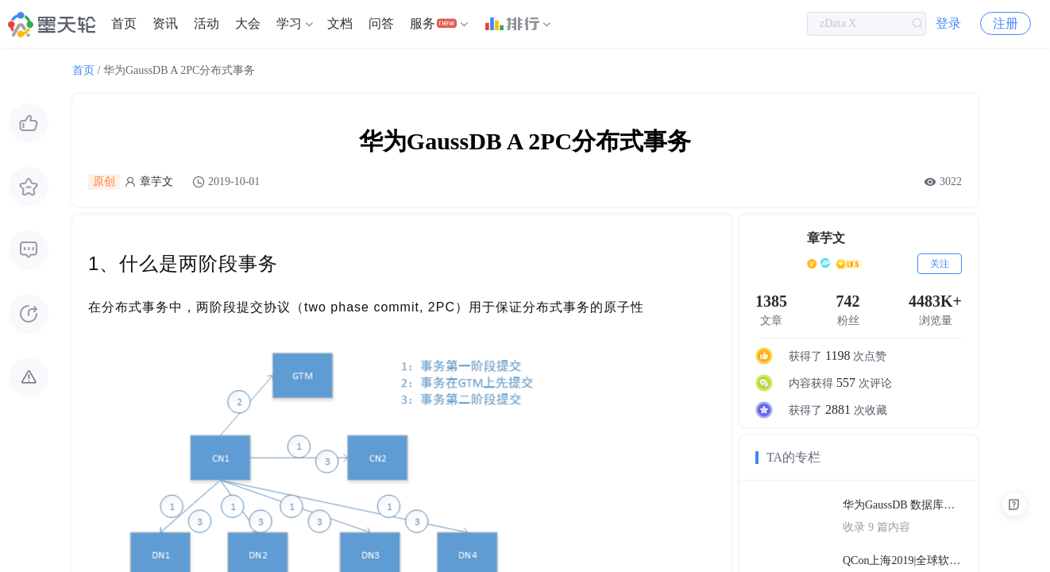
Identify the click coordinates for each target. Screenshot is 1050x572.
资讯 (165, 23)
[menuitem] (124, 24)
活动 (206, 23)
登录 (948, 23)
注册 (1005, 23)
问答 (381, 23)
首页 (124, 23)
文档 (340, 23)
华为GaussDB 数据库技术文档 (902, 505)
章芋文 (156, 181)
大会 (248, 23)
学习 (289, 23)
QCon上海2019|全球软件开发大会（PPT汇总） (902, 560)
